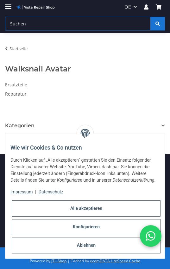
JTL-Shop (59, 261)
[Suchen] (78, 23)
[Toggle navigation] (8, 4)
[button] (146, 7)
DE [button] (127, 6)
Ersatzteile (16, 85)
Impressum (21, 191)
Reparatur (16, 94)
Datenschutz (51, 191)
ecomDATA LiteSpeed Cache (115, 261)
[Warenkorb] (158, 7)
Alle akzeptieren (86, 208)
